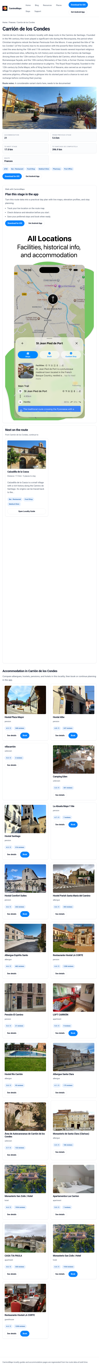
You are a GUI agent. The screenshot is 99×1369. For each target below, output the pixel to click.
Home (28, 5)
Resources (47, 5)
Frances (12, 22)
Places (59, 5)
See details (11, 735)
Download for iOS (78, 5)
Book (25, 735)
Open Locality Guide (26, 511)
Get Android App (78, 12)
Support (38, 11)
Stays (28, 11)
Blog (37, 5)
